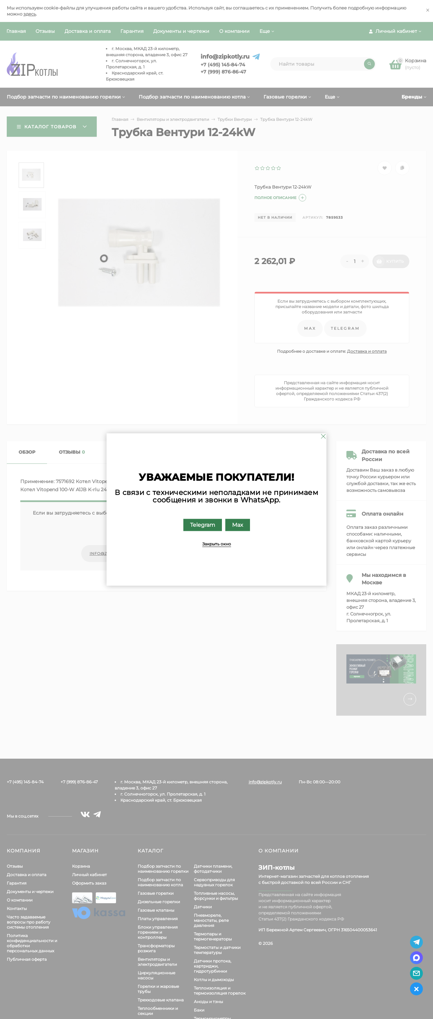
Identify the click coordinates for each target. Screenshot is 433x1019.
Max (237, 525)
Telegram (202, 525)
